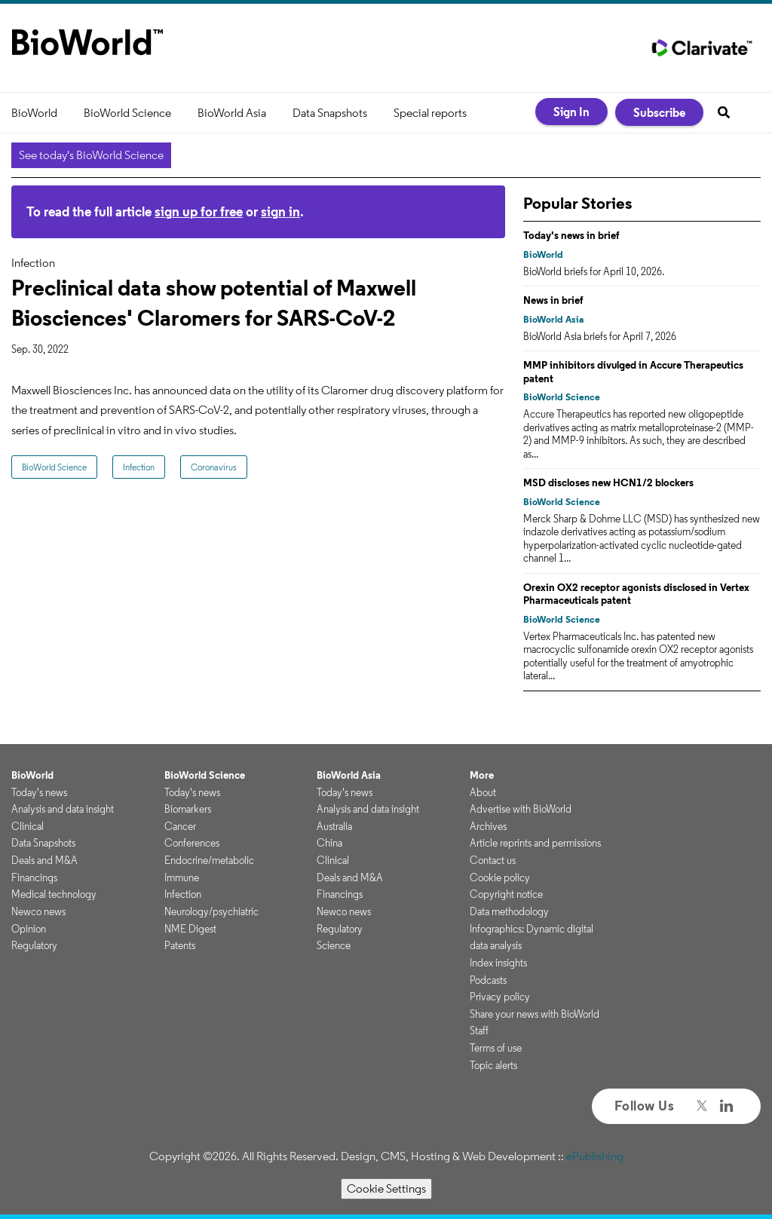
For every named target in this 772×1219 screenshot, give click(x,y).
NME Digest (190, 929)
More (482, 775)
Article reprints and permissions (535, 843)
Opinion (28, 929)
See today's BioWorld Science (91, 155)
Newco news (38, 911)
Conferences (191, 843)
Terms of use (496, 1048)
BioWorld (34, 113)
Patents (179, 945)
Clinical (27, 826)
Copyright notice (506, 894)
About (483, 792)
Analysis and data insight (62, 809)
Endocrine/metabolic (209, 860)
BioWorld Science (127, 113)
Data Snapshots (330, 113)
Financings (34, 877)
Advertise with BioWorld (520, 809)
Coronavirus (214, 467)
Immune (181, 877)
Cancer (180, 826)
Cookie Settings (386, 1188)
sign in (280, 211)
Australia (334, 826)
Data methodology (509, 911)
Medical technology (53, 894)
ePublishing (594, 1156)
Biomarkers (187, 809)
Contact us (493, 860)
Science (334, 945)
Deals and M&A (44, 860)
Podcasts (488, 980)
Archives (488, 826)
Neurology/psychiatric (211, 911)
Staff (479, 1030)
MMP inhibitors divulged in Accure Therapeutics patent (633, 371)
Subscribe (659, 112)
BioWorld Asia (232, 113)
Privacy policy (500, 996)
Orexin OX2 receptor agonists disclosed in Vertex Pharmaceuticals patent (636, 594)
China (329, 843)
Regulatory (34, 945)
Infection (139, 467)
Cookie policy (500, 877)
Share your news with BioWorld (534, 1014)
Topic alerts (493, 1065)
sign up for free (199, 211)
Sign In (571, 111)
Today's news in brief (571, 235)
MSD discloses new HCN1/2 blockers (608, 482)
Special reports (430, 113)
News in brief (553, 300)
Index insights (498, 962)
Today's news (39, 792)
